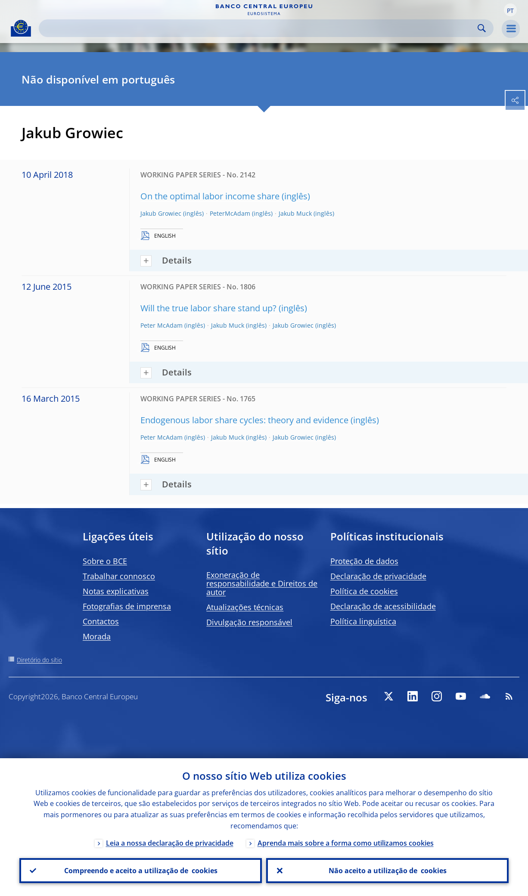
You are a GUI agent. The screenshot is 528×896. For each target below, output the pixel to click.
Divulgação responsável (249, 622)
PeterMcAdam (230, 213)
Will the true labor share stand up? (208, 308)
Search (482, 28)
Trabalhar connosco (119, 576)
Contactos (101, 621)
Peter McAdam (161, 325)
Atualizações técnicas (244, 607)
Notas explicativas (116, 591)
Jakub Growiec (160, 213)
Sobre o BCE (105, 561)
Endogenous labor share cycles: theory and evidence (244, 420)
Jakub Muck (295, 213)
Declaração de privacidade (378, 576)
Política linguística (363, 621)
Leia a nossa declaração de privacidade (169, 843)
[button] (510, 9)
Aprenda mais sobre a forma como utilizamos (346, 843)
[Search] (259, 28)
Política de (364, 591)
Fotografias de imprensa (127, 606)
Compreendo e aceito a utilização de (140, 870)
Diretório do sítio (39, 660)
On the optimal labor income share (210, 196)
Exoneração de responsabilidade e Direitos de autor (261, 583)
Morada (97, 636)
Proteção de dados (364, 561)
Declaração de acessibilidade (383, 606)
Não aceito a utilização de (388, 870)
